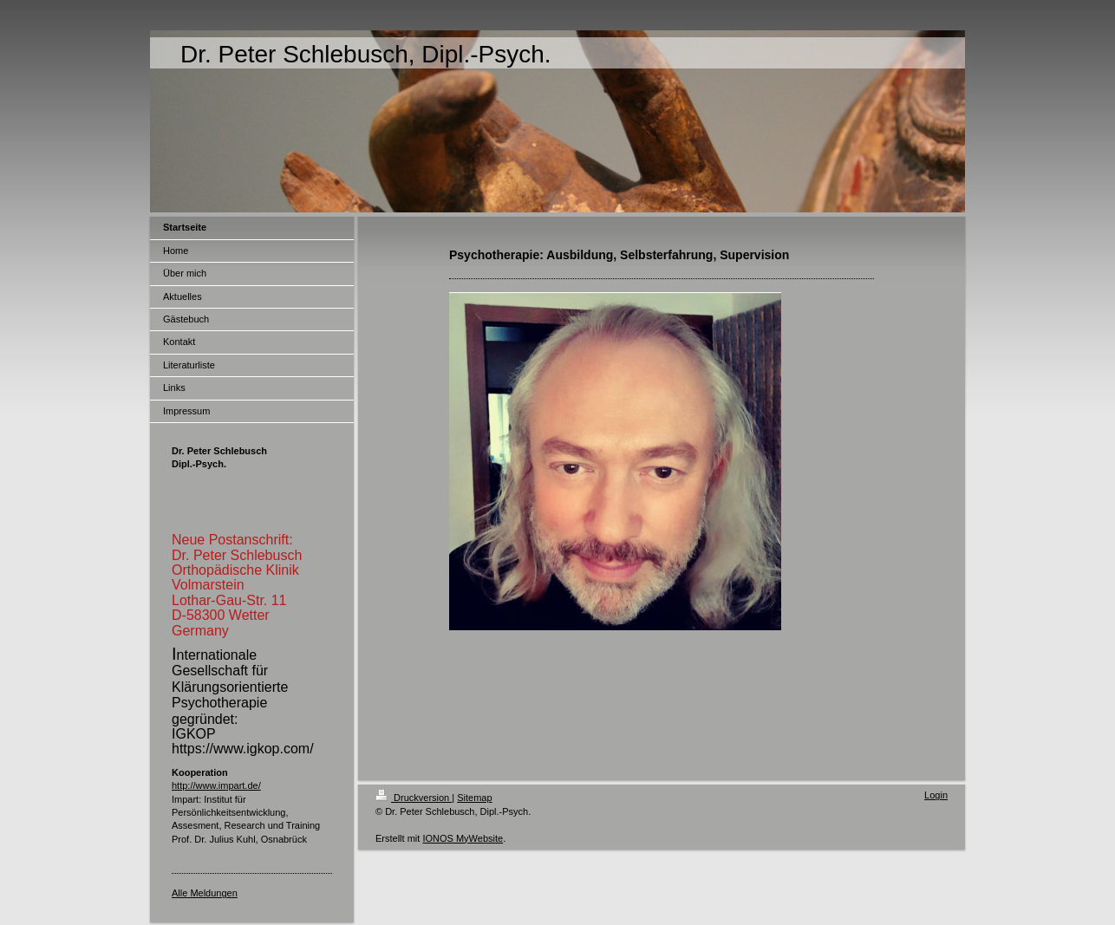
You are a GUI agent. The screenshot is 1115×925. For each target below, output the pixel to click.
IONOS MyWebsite (462, 838)
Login (936, 795)
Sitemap (474, 797)
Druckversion (413, 797)
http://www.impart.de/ (216, 785)
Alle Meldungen (205, 893)
